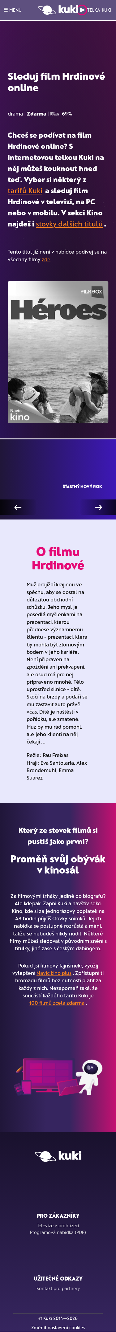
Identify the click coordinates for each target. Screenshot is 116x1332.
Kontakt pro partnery (58, 1288)
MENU (12, 10)
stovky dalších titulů (69, 223)
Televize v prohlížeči (58, 1225)
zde (46, 259)
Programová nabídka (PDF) (58, 1232)
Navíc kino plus (54, 973)
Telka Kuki (93, 10)
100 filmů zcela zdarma (56, 1003)
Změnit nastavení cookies (58, 1327)
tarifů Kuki (25, 190)
